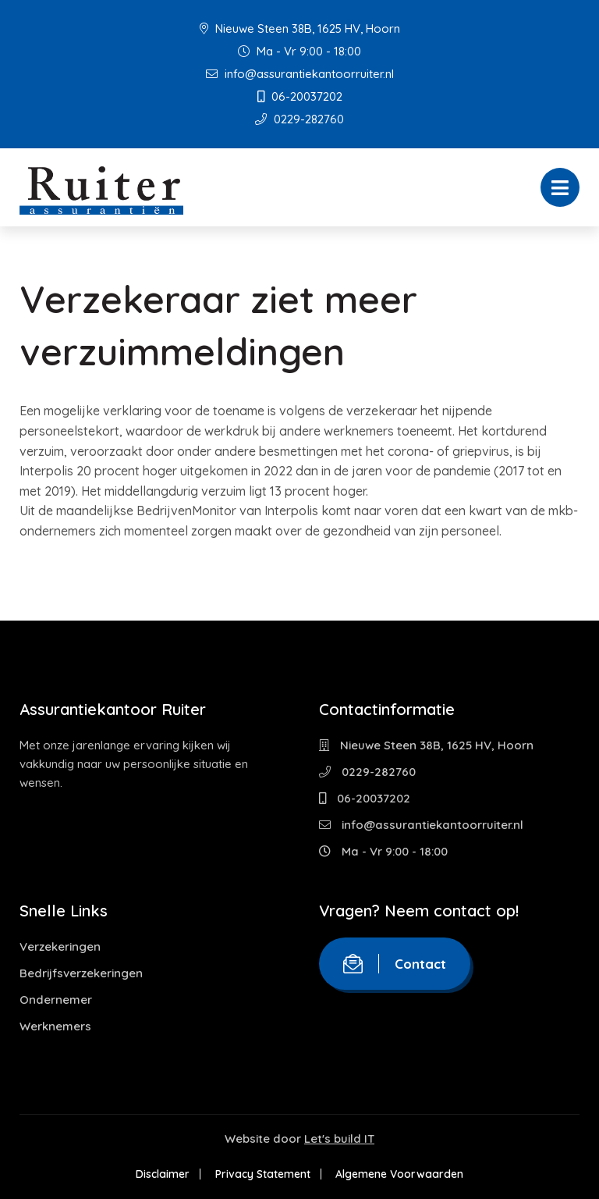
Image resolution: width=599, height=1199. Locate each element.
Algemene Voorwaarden (401, 1174)
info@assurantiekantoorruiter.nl (300, 73)
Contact (394, 963)
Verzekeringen (60, 946)
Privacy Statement (262, 1174)
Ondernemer (55, 999)
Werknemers (55, 1026)
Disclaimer (162, 1174)
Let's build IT (339, 1138)
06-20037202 (299, 96)
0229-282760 (299, 119)
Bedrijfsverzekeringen (81, 973)
